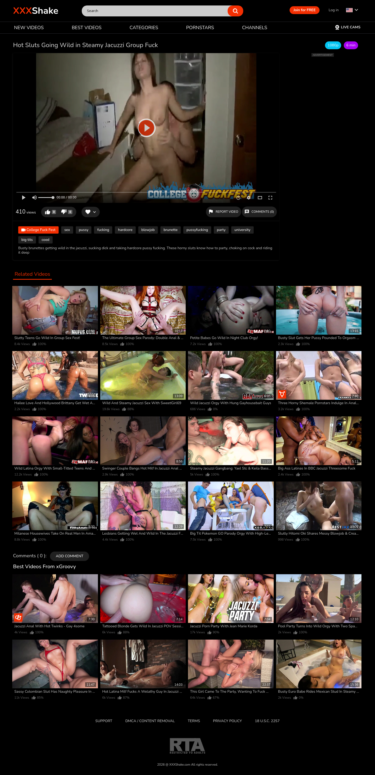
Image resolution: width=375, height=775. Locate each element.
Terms (194, 720)
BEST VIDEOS (86, 27)
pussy (84, 229)
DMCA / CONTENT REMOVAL (150, 720)
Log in (334, 10)
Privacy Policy (227, 720)
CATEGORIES (144, 27)
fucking (103, 229)
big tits (27, 239)
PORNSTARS (200, 27)
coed (45, 239)
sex (67, 229)
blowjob (148, 229)
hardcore (125, 229)
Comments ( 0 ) (29, 556)
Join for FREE (304, 10)
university (242, 229)
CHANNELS (254, 27)
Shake (35, 10)
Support (103, 720)
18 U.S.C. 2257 (267, 720)
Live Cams (347, 27)
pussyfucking (197, 229)
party (221, 229)
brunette (171, 229)
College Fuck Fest (38, 230)
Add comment (69, 556)
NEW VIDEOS (29, 27)
